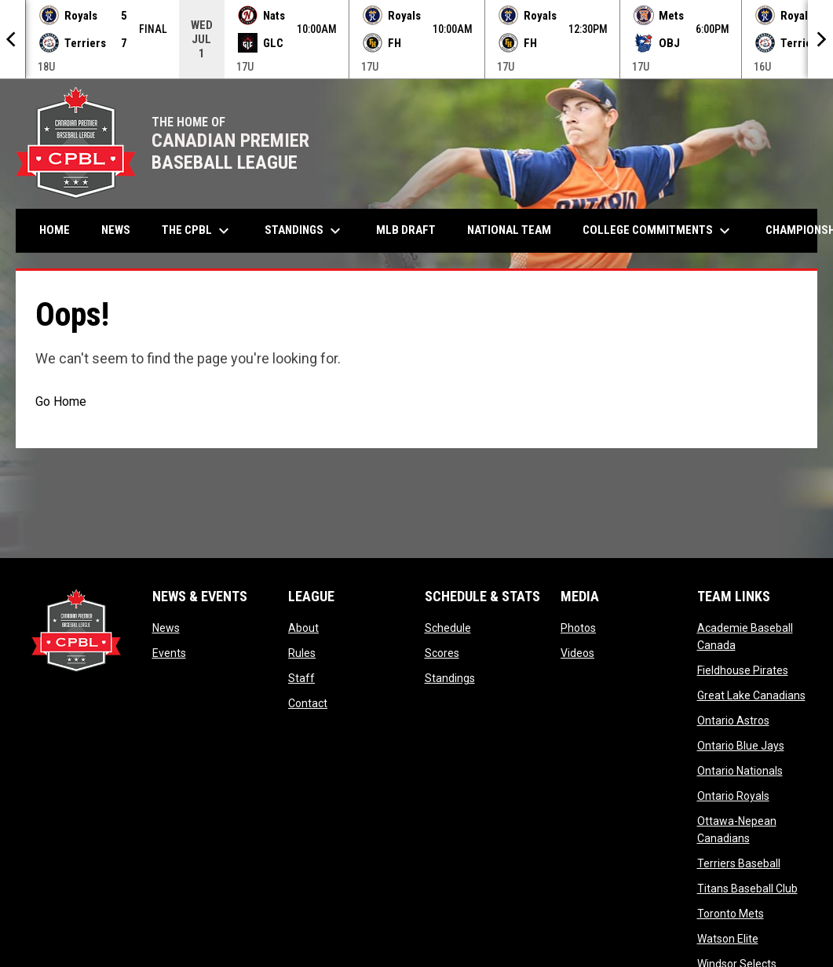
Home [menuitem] (54, 230)
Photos (578, 628)
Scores (442, 653)
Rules (302, 653)
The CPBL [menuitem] (197, 230)
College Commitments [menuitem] (658, 230)
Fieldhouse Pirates (742, 670)
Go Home (60, 401)
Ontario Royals (733, 796)
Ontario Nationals (740, 770)
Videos (577, 653)
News (166, 628)
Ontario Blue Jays (740, 745)
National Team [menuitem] (509, 230)
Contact (307, 703)
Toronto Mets (730, 913)
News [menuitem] (115, 230)
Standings (450, 678)
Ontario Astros (733, 720)
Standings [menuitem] (305, 230)
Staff (301, 678)
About (303, 628)
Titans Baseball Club (747, 888)
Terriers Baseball (738, 863)
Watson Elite (727, 938)
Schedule (448, 628)
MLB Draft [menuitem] (406, 230)
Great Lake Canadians (751, 695)
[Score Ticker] (416, 39)
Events (169, 653)
